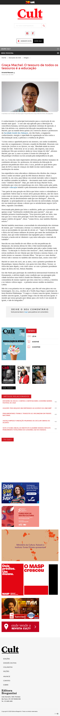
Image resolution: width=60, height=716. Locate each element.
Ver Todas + (8, 388)
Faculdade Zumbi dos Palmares (16, 133)
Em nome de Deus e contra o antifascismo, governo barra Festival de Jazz (27, 402)
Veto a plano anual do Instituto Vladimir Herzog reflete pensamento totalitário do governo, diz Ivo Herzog (27, 429)
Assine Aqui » (38, 41)
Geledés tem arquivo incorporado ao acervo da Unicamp (27, 408)
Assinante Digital (26, 41)
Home (4, 58)
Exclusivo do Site (15, 58)
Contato (6, 680)
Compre (36, 347)
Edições (6, 659)
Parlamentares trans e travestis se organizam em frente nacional (27, 414)
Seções (6, 671)
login (26, 312)
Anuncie (6, 676)
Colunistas (8, 667)
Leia (34, 336)
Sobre (5, 685)
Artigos (26, 58)
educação (13, 187)
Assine (35, 342)
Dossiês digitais (9, 663)
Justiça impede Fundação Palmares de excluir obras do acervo (26, 422)
